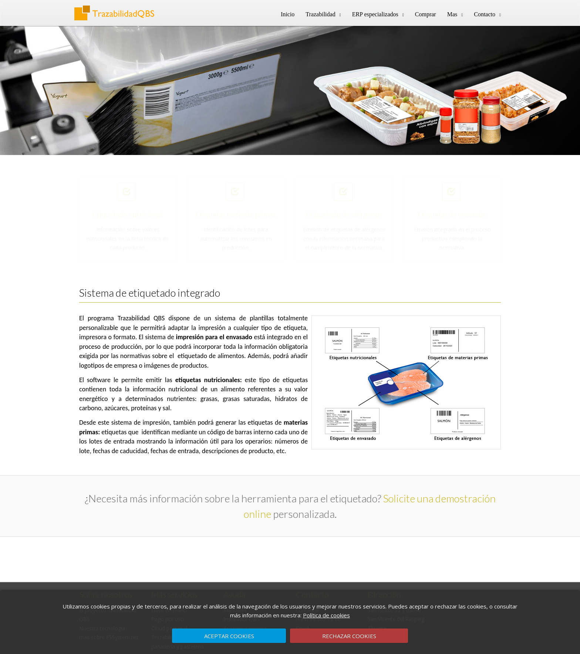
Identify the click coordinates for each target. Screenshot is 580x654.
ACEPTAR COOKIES (229, 636)
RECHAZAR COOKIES (349, 636)
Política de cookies (326, 615)
